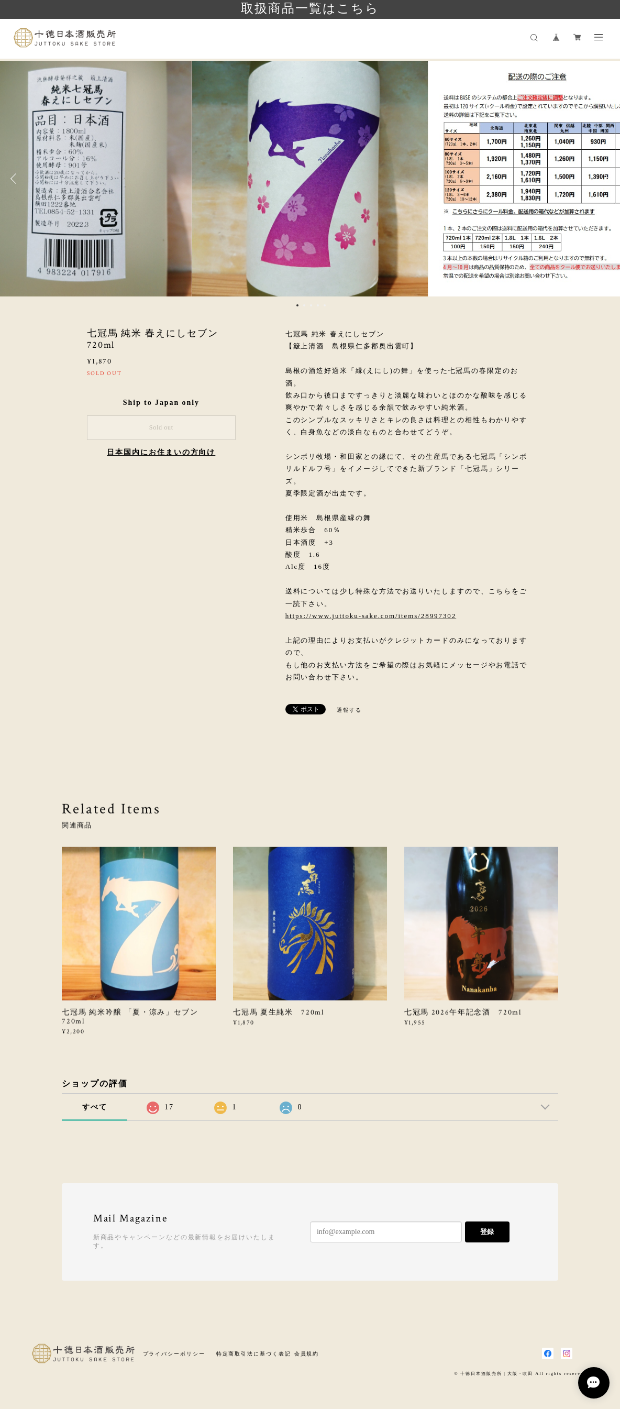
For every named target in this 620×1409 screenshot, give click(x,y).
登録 (487, 1232)
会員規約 (306, 1354)
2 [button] (304, 305)
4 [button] (318, 305)
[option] (310, 178)
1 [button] (297, 305)
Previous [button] (15, 178)
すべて (94, 1107)
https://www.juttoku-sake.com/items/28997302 (371, 616)
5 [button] (325, 305)
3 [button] (311, 305)
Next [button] (604, 178)
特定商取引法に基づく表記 (253, 1354)
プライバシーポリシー (174, 1354)
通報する (349, 710)
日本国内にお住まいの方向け (161, 452)
